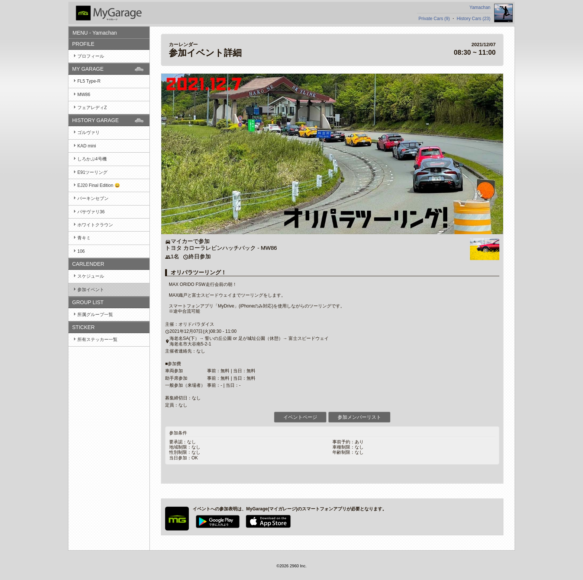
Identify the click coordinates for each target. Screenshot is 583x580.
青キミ (84, 237)
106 (81, 251)
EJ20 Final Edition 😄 (98, 185)
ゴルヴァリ (88, 132)
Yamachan (480, 7)
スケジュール (90, 276)
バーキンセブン (93, 198)
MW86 (83, 94)
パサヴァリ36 (90, 211)
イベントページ (300, 417)
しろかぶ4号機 (92, 159)
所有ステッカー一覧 (97, 339)
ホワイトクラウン (95, 224)
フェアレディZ (92, 107)
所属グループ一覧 (95, 314)
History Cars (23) (473, 18)
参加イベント (90, 289)
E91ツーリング (92, 172)
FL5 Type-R (88, 81)
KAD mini (86, 146)
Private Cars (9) (434, 18)
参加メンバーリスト (359, 417)
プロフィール (90, 56)
